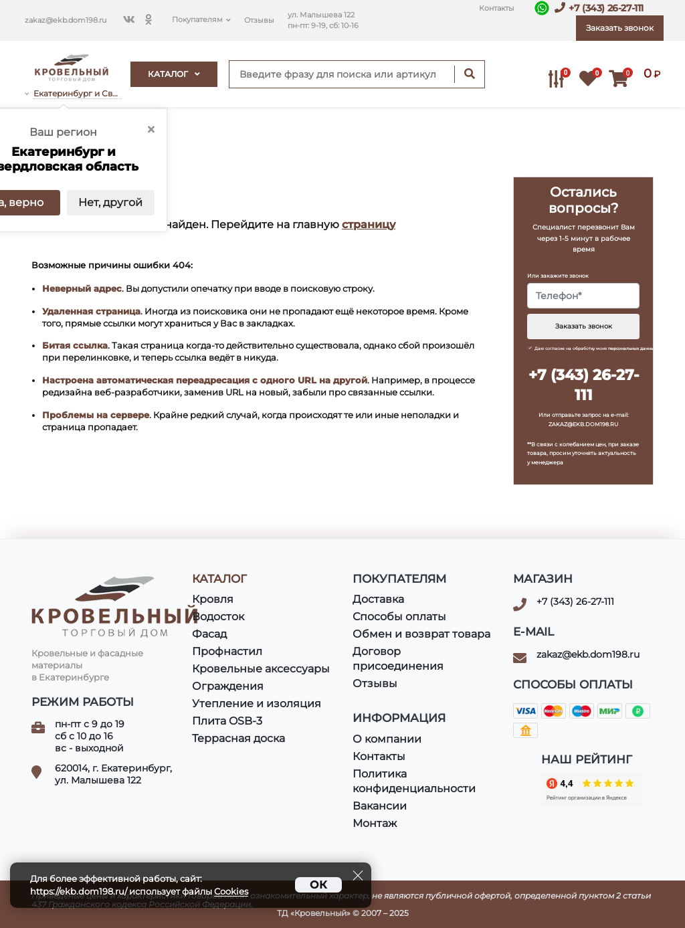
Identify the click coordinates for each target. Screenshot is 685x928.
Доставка (378, 599)
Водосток (218, 616)
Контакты (496, 8)
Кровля (212, 599)
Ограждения (228, 686)
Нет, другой (110, 202)
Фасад (209, 634)
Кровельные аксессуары (261, 668)
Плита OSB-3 (227, 721)
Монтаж (375, 823)
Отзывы (259, 20)
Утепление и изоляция (256, 703)
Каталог (174, 74)
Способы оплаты (399, 616)
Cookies (231, 891)
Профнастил (227, 651)
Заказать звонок (583, 326)
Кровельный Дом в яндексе (591, 789)
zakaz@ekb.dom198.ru (65, 20)
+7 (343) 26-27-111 (606, 8)
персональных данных (632, 348)
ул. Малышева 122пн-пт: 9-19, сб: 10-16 (323, 20)
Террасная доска (238, 738)
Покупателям (197, 19)
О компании (387, 739)
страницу (368, 224)
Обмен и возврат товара (421, 634)
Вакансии (380, 806)
